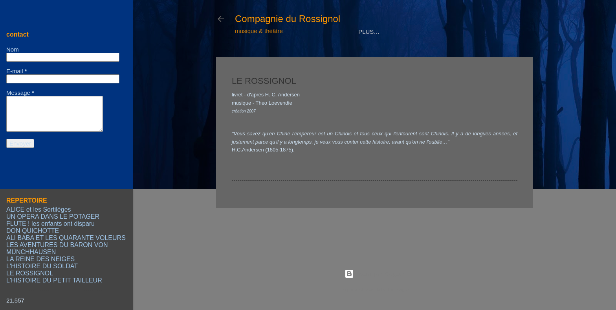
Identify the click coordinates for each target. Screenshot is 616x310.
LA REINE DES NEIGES (40, 259)
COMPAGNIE (259, 55)
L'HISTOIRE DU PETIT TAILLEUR (54, 280)
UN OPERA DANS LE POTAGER (52, 216)
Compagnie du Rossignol (287, 18)
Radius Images (395, 289)
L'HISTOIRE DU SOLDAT (42, 266)
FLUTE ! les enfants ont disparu (50, 223)
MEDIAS (354, 55)
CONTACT (446, 55)
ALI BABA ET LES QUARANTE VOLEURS (66, 237)
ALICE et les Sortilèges (38, 209)
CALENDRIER (399, 55)
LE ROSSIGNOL (29, 273)
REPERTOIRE (310, 55)
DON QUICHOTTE (32, 230)
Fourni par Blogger (374, 273)
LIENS (483, 55)
